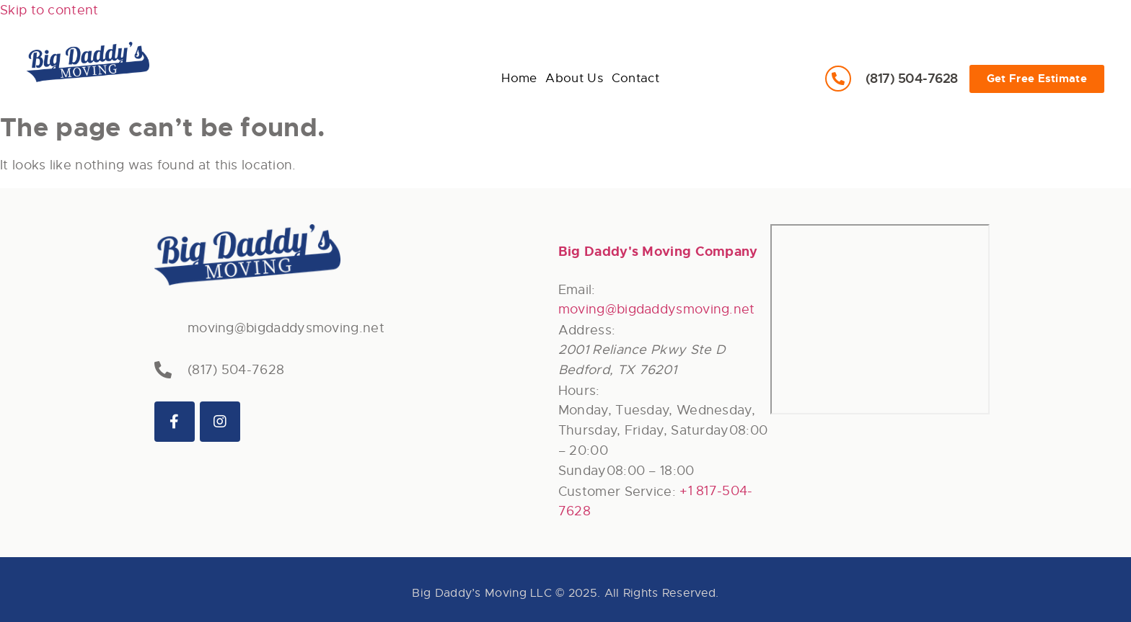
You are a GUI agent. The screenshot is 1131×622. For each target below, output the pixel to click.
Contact (381, 47)
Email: (577, 289)
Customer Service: (617, 491)
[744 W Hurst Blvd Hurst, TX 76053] (880, 319)
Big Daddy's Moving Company (658, 251)
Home (218, 47)
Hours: (579, 390)
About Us (297, 47)
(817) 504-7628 (912, 78)
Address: (586, 330)
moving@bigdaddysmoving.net (286, 328)
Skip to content (49, 10)
